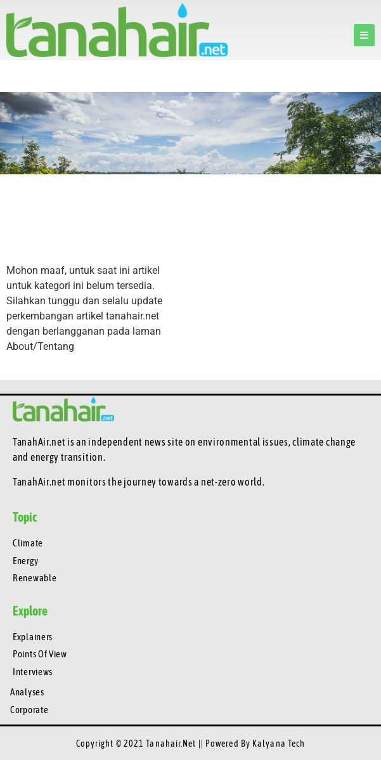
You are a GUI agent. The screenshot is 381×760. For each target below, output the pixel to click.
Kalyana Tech (278, 743)
